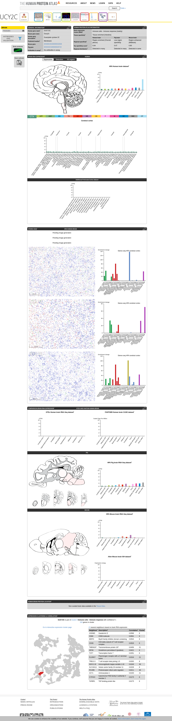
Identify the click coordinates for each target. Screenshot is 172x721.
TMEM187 (92, 647)
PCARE (92, 670)
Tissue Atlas (100, 606)
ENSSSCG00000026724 (52, 47)
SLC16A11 (93, 667)
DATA (110, 3)
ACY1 (91, 673)
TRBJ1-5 (92, 661)
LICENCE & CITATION (88, 705)
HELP (118, 3)
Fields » (123, 8)
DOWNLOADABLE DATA (89, 702)
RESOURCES (71, 3)
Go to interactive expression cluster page (57, 627)
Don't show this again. (138, 719)
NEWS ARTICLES (28, 702)
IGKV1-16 (92, 664)
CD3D (91, 643)
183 (81, 622)
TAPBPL (92, 681)
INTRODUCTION (56, 702)
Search (114, 8)
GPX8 (91, 650)
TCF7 (91, 653)
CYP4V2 (92, 677)
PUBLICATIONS (56, 708)
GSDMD (92, 633)
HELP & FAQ (84, 708)
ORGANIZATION (56, 705)
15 (89, 627)
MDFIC (91, 639)
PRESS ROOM (26, 705)
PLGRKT (92, 657)
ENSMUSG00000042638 (53, 44)
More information (124, 719)
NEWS (92, 3)
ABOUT (83, 3)
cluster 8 (74, 620)
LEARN (102, 3)
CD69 (91, 636)
